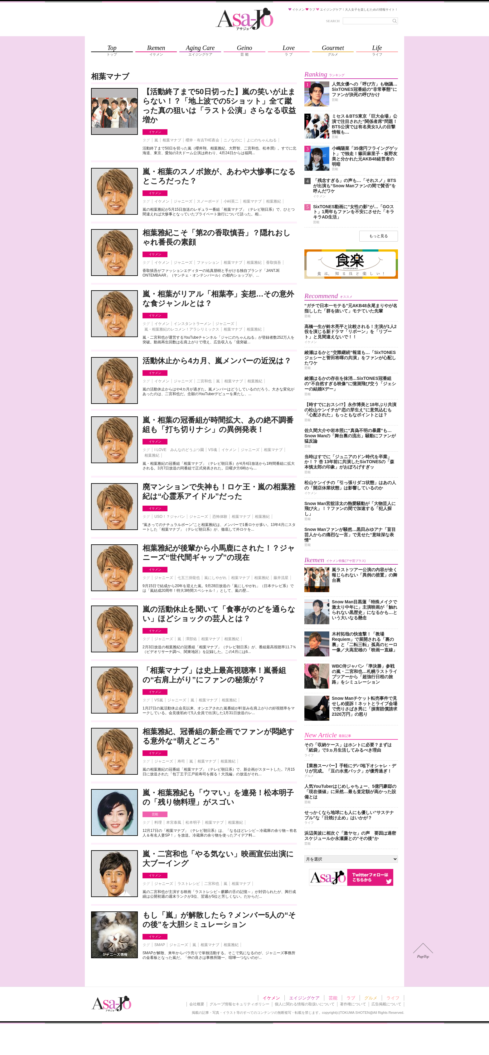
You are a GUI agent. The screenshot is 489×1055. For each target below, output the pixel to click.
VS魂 (212, 450)
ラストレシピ (188, 883)
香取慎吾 (273, 262)
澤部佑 (191, 639)
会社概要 (196, 1004)
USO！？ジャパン (169, 516)
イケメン (155, 132)
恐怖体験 (219, 516)
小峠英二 (231, 201)
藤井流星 (281, 578)
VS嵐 (158, 700)
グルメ (370, 997)
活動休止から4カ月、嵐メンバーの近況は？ (217, 360)
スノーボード (208, 201)
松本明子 (193, 822)
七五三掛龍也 (188, 578)
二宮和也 (204, 381)
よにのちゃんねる (262, 140)
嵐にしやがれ (215, 578)
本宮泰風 (173, 822)
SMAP (159, 945)
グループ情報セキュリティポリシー (239, 1004)
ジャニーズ (183, 201)
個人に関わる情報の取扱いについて (305, 1004)
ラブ (350, 997)
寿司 (181, 761)
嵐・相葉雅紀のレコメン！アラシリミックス (181, 329)
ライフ (392, 997)
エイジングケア (304, 997)
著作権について (353, 1004)
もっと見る (378, 236)
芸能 (155, 814)
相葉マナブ (171, 140)
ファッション (208, 262)
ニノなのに (233, 140)
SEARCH (333, 21)
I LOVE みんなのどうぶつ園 (179, 450)
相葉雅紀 (273, 201)
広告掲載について (386, 1004)
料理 (158, 822)
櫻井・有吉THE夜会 (202, 140)
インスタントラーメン (192, 323)
